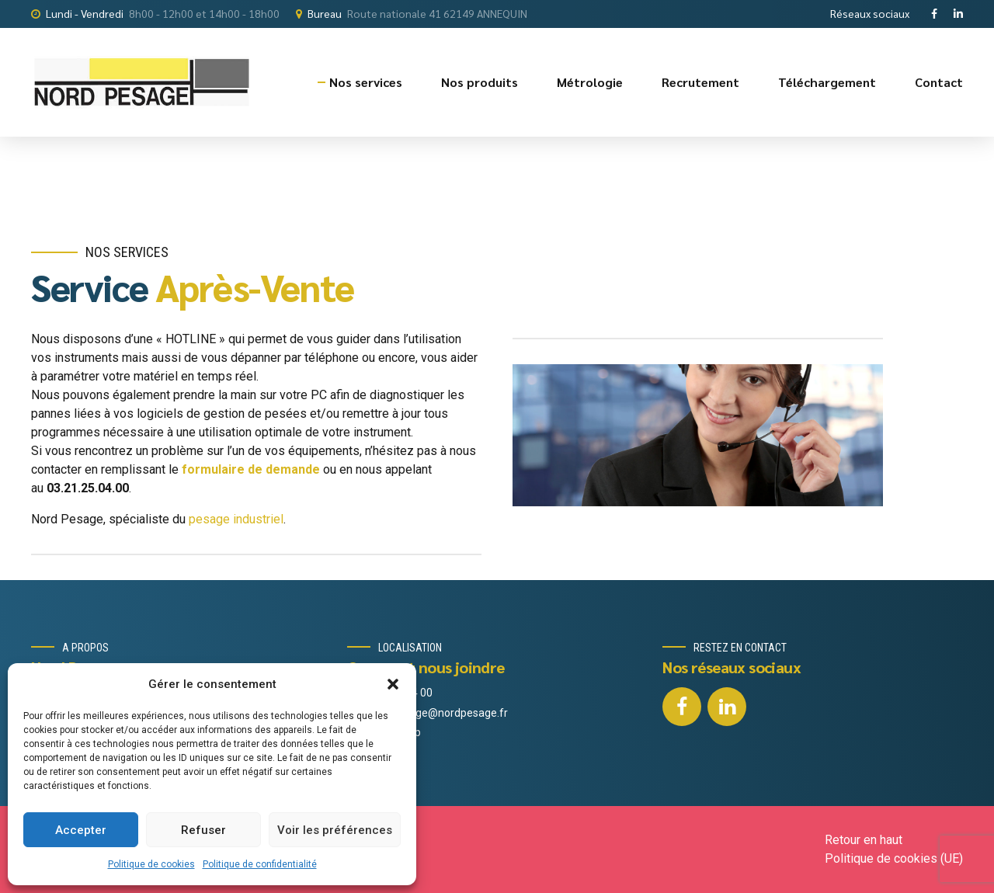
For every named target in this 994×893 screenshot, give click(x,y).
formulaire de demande (251, 469)
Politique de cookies (151, 864)
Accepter (80, 830)
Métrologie (590, 82)
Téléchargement (827, 82)
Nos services (365, 82)
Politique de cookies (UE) (894, 858)
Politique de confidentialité (260, 864)
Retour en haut (863, 839)
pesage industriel (236, 519)
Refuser (203, 830)
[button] (393, 684)
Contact (939, 82)
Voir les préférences (334, 830)
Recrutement (700, 82)
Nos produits (479, 82)
